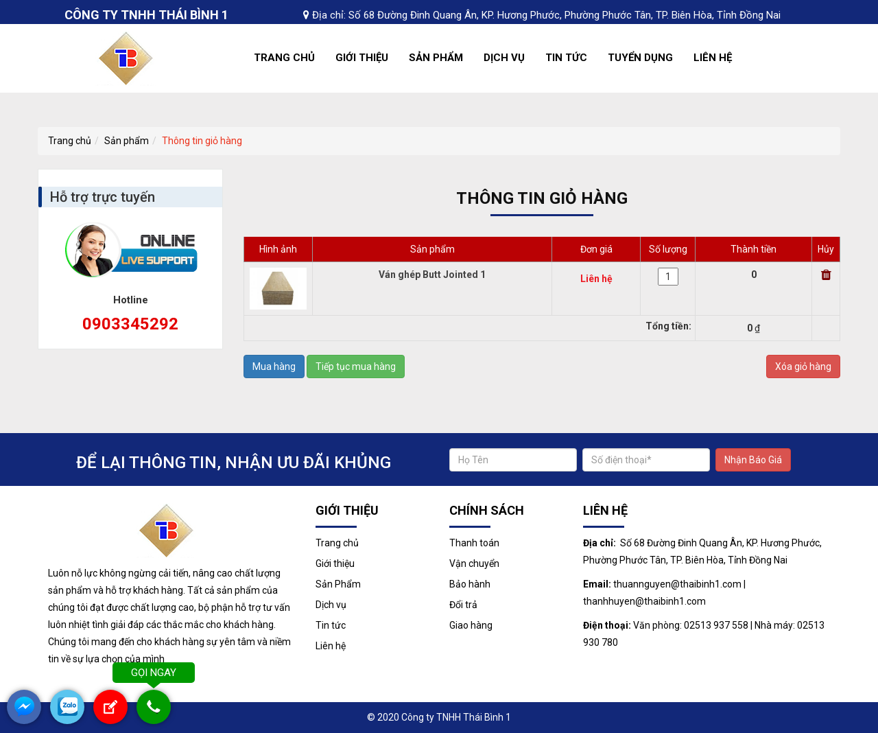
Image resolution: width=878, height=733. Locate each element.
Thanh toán (474, 542)
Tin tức (566, 57)
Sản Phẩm (436, 57)
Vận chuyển (474, 563)
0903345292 (130, 324)
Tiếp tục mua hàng (356, 366)
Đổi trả (463, 604)
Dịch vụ (504, 57)
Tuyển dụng (640, 57)
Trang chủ (284, 57)
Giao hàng (471, 625)
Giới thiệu (361, 57)
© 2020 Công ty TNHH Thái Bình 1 (439, 717)
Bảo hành (469, 584)
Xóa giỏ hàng (803, 366)
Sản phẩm (126, 140)
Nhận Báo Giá (753, 459)
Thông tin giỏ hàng (202, 140)
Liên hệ (712, 57)
